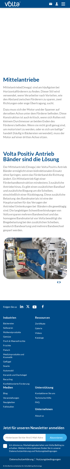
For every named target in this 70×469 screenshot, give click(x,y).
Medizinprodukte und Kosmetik (13, 355)
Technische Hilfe (43, 397)
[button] (60, 282)
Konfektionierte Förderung (16, 383)
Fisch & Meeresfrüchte (14, 341)
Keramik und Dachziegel (15, 375)
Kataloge (39, 337)
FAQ (37, 402)
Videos (38, 333)
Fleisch (6, 350)
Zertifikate (40, 323)
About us (39, 415)
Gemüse (7, 336)
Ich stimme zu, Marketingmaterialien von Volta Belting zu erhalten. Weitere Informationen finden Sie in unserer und (36, 448)
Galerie (38, 328)
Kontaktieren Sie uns (45, 393)
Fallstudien (8, 406)
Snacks (6, 366)
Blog (5, 393)
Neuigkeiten (9, 402)
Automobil (8, 370)
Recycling (8, 379)
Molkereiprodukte (12, 332)
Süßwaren (8, 327)
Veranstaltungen (11, 397)
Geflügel (7, 361)
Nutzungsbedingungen (46, 451)
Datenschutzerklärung (20, 451)
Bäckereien (8, 323)
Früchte (7, 345)
